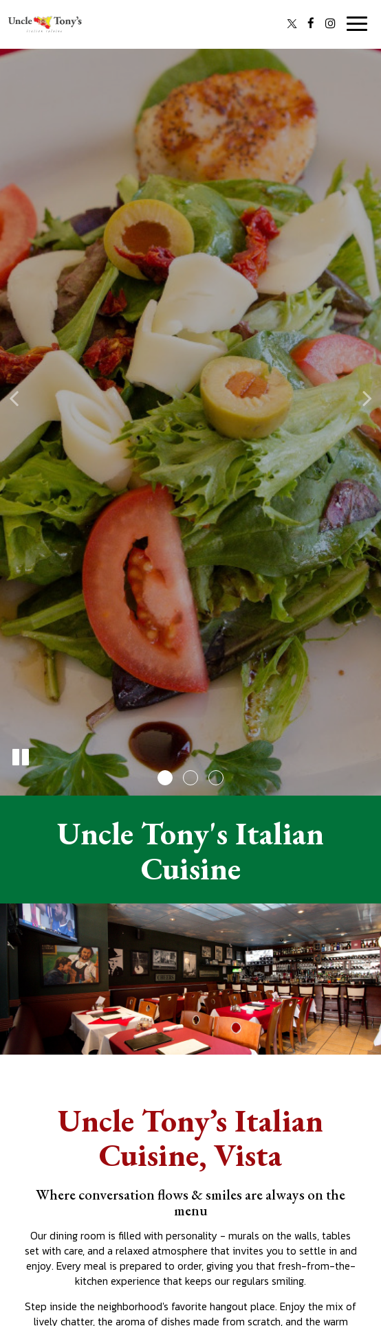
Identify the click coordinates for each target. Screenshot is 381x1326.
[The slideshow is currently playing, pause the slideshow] (20, 758)
